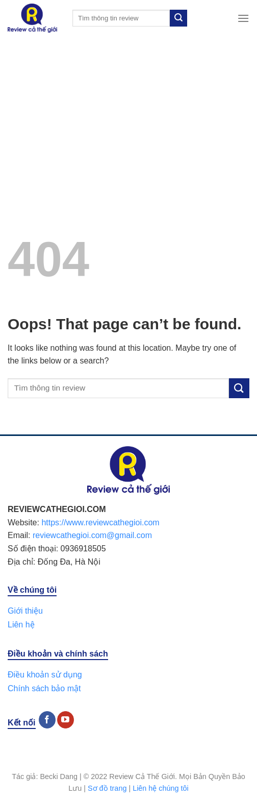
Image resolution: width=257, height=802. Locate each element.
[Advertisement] (128, 112)
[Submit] (178, 18)
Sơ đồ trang (107, 788)
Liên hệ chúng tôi (161, 788)
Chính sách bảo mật (44, 688)
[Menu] (243, 18)
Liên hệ (21, 624)
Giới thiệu (25, 610)
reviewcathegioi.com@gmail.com (92, 535)
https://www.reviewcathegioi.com (100, 522)
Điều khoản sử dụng (45, 674)
